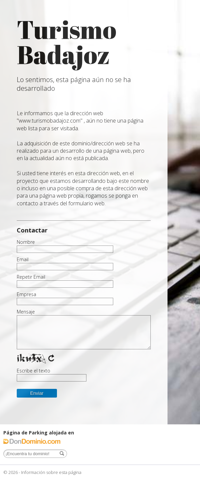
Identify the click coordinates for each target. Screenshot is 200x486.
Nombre (26, 242)
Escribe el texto (33, 370)
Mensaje (26, 312)
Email (22, 259)
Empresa (26, 294)
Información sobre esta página (51, 472)
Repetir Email (31, 277)
